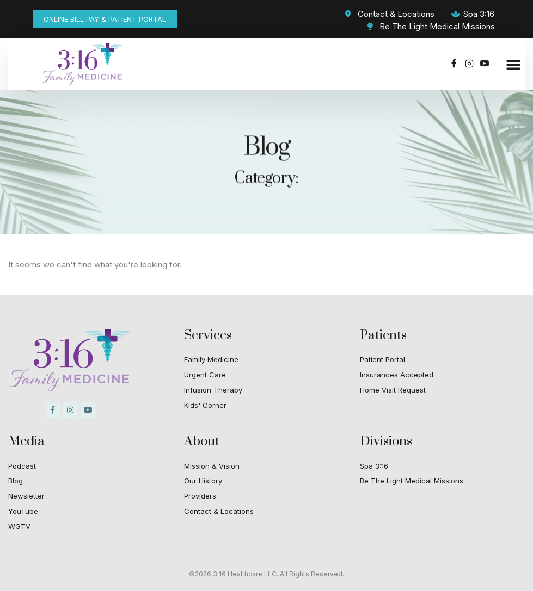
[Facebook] (454, 64)
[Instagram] (469, 64)
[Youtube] (484, 64)
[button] (513, 64)
